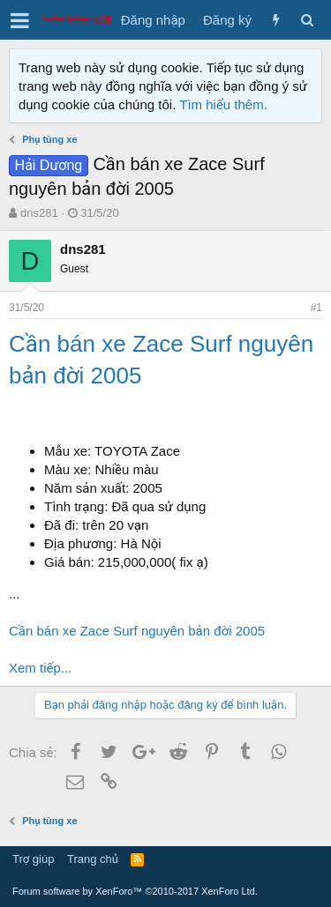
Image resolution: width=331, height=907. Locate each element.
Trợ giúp (33, 859)
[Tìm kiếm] (306, 20)
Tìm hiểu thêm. (223, 104)
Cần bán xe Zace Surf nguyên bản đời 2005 (137, 630)
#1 (316, 307)
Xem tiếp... (40, 667)
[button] (20, 20)
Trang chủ (92, 859)
